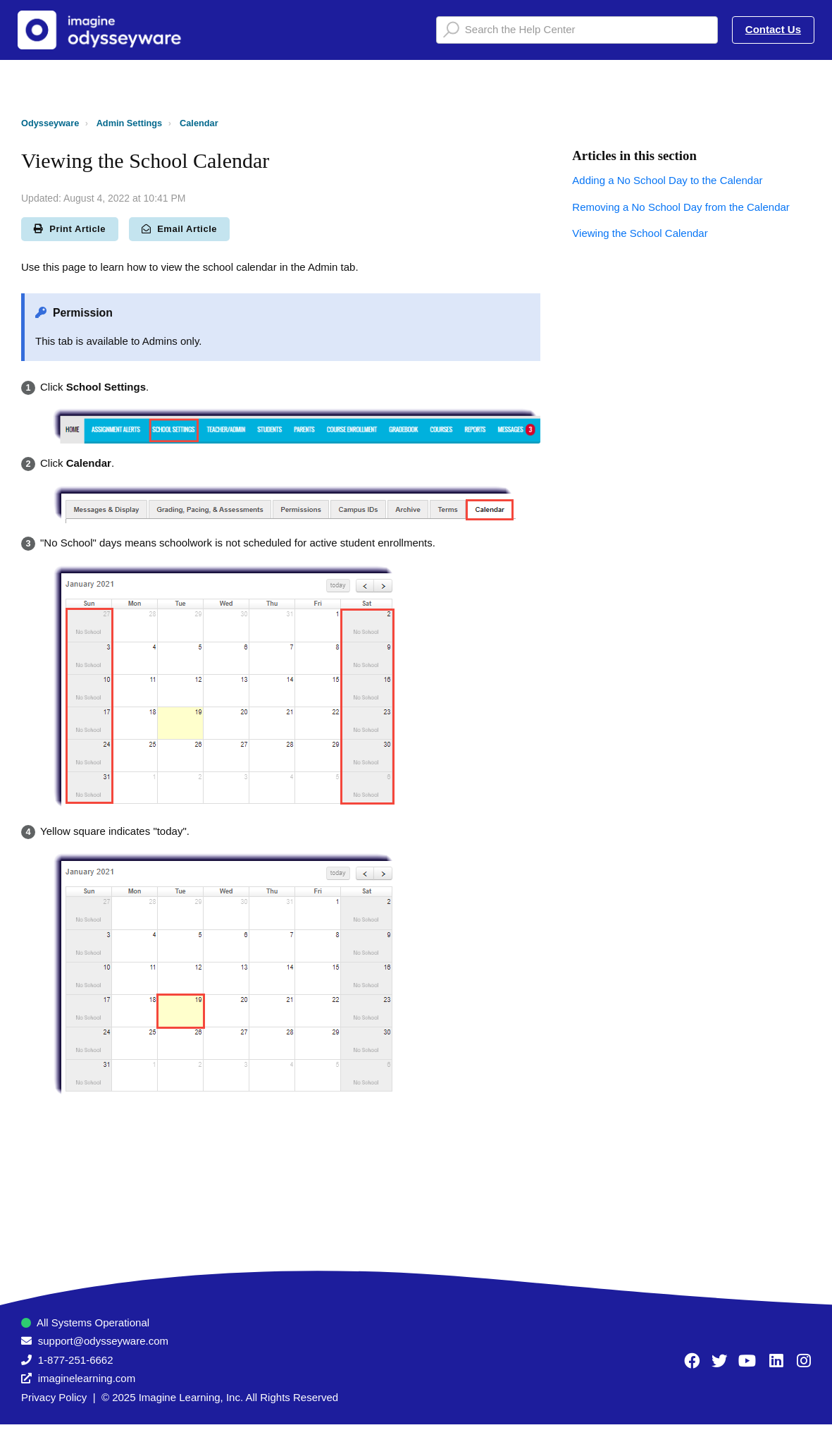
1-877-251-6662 (75, 1360)
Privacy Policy (54, 1397)
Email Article (179, 229)
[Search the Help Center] (577, 30)
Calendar (199, 123)
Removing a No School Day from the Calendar (680, 207)
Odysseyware (50, 123)
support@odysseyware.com (103, 1341)
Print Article (70, 229)
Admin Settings (130, 123)
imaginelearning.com (86, 1378)
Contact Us (773, 29)
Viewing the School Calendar (639, 233)
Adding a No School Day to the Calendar (667, 180)
